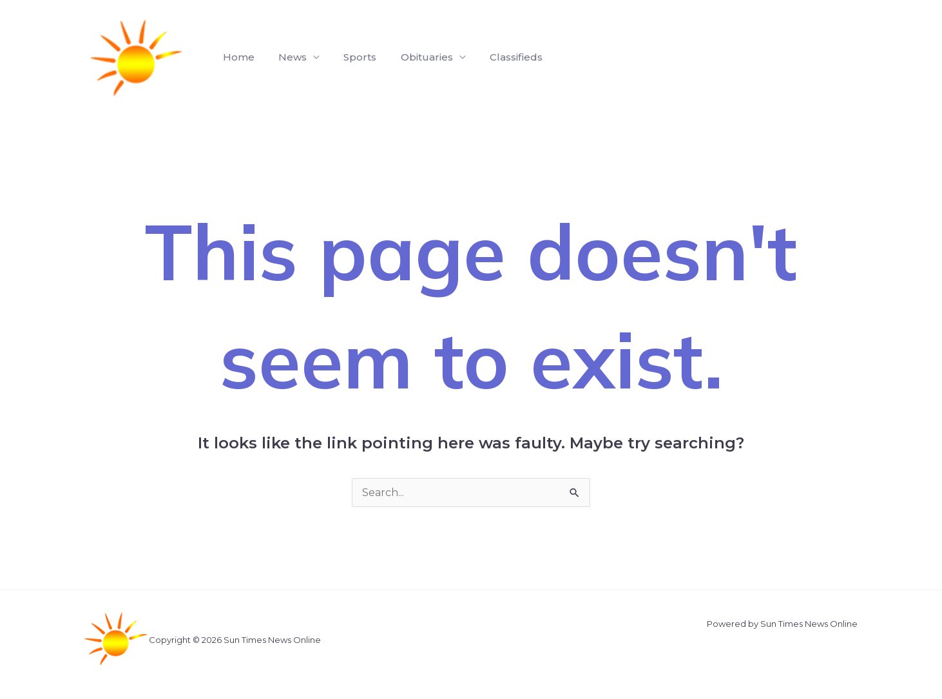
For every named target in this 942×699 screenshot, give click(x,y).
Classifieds (500, 57)
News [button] (287, 57)
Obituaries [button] (415, 57)
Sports (351, 57)
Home (237, 57)
